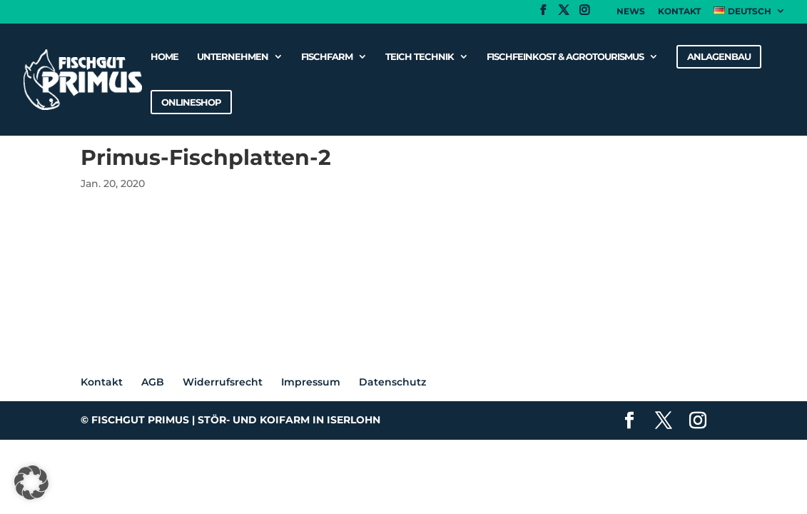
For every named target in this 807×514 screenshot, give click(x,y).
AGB (152, 382)
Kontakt (679, 11)
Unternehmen (232, 56)
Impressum (310, 382)
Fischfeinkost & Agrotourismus (565, 56)
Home (164, 56)
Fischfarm (326, 56)
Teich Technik (419, 56)
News (630, 11)
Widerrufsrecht (223, 382)
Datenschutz (392, 382)
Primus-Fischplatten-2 (138, 237)
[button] (31, 482)
